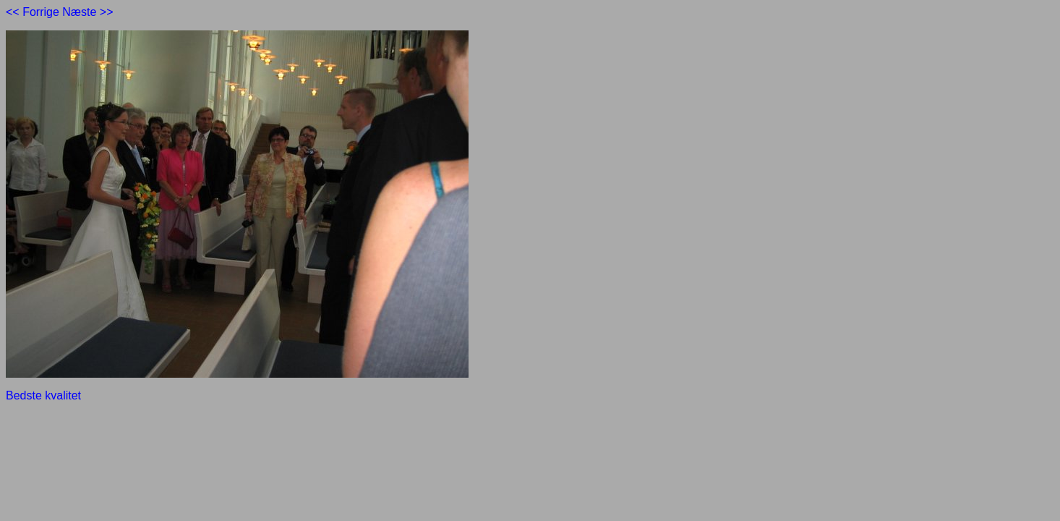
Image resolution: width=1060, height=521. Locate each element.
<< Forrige (32, 12)
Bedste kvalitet (43, 395)
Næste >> (87, 12)
